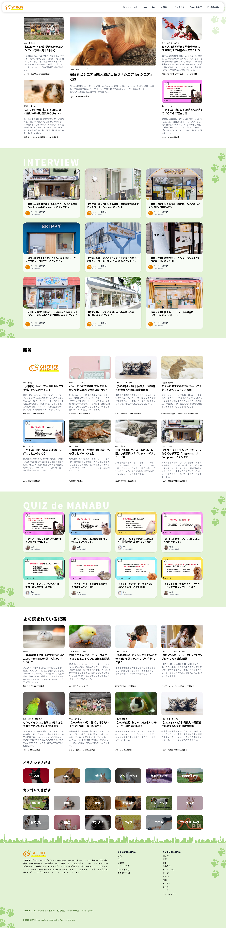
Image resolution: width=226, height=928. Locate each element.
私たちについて (130, 7)
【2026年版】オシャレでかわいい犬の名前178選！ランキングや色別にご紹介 (136, 658)
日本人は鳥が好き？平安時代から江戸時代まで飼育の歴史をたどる (181, 48)
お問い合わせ (88, 910)
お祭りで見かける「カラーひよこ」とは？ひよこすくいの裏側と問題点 (89, 656)
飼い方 (33, 106)
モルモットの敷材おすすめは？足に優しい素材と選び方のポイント (43, 111)
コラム (85, 69)
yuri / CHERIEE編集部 (170, 137)
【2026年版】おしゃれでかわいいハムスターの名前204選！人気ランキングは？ (43, 658)
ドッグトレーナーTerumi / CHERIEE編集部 (177, 686)
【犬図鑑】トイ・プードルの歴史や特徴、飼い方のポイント (43, 388)
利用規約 (61, 910)
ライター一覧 (73, 910)
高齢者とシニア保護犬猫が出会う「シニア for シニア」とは (112, 76)
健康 (76, 446)
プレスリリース (170, 893)
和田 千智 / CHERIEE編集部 (33, 413)
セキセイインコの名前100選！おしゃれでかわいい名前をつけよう (43, 724)
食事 (165, 862)
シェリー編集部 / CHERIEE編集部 (36, 74)
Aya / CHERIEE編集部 (80, 96)
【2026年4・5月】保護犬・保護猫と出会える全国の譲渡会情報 (135, 388)
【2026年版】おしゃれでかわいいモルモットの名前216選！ (136, 724)
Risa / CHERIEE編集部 (31, 749)
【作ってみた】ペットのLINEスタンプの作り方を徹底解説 (182, 656)
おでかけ (32, 43)
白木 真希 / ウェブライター (79, 686)
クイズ (169, 106)
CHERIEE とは (29, 910)
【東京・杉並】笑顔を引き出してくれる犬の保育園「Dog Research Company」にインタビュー (181, 453)
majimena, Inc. (69, 920)
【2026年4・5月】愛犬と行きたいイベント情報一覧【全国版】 (43, 48)
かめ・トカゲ (196, 7)
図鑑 (30, 382)
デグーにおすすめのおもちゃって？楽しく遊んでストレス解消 (181, 388)
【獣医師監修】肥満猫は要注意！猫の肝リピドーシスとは (89, 451)
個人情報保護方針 (46, 910)
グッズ (166, 873)
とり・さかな (178, 7)
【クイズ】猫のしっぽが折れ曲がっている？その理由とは (182, 111)
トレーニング (169, 869)
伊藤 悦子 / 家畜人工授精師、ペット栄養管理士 (42, 137)
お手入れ (167, 866)
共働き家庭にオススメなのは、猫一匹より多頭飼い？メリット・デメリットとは (135, 453)
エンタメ (129, 382)
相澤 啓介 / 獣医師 (76, 481)
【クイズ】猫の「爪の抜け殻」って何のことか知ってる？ (43, 451)
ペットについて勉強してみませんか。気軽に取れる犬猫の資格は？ (88, 388)
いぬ (145, 7)
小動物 (164, 7)
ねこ (154, 7)
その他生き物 (213, 7)
